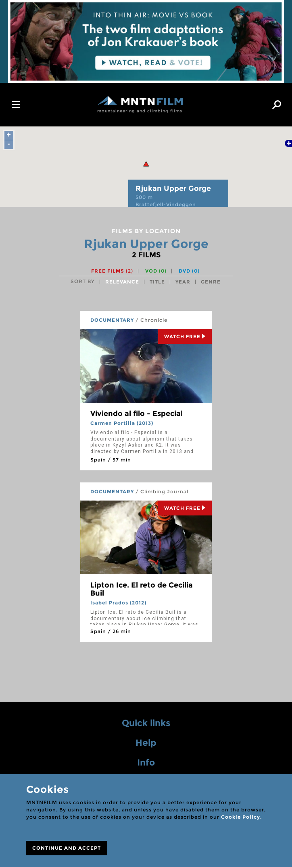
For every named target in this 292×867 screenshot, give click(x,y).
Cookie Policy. (241, 817)
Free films (112, 271)
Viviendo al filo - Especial (136, 413)
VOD (156, 271)
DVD (189, 271)
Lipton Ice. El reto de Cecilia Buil (141, 589)
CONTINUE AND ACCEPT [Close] (66, 848)
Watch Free (185, 336)
